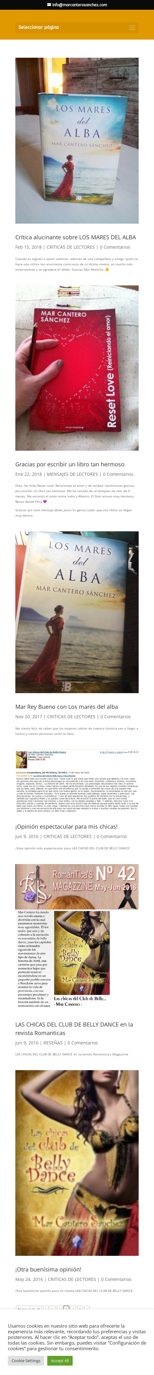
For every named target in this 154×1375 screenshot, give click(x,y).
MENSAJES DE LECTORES (72, 474)
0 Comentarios (115, 247)
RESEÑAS (53, 1043)
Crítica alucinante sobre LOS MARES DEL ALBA (75, 237)
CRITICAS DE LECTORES (71, 247)
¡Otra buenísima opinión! (48, 1269)
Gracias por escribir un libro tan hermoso (70, 464)
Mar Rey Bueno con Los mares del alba (66, 706)
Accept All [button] (60, 1360)
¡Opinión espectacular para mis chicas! (66, 826)
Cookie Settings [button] (26, 1360)
